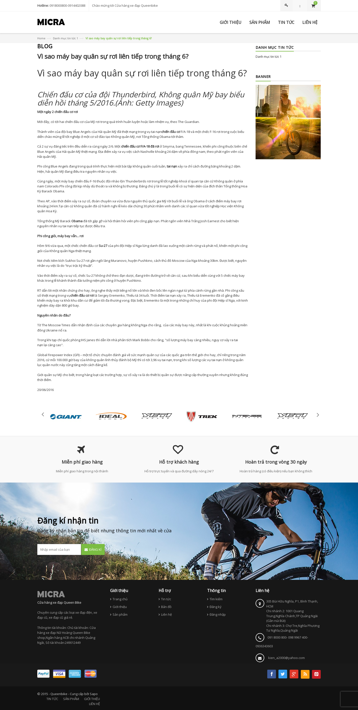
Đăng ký (216, 606)
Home (41, 38)
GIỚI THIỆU (92, 699)
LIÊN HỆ (94, 704)
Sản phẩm (120, 614)
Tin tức (166, 599)
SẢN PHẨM (71, 699)
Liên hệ (166, 614)
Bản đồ (166, 606)
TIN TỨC (52, 699)
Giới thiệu (120, 606)
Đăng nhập (218, 614)
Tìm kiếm (216, 599)
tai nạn (156, 131)
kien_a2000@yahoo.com (286, 657)
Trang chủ (120, 599)
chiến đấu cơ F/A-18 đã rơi (140, 146)
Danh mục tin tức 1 (65, 38)
